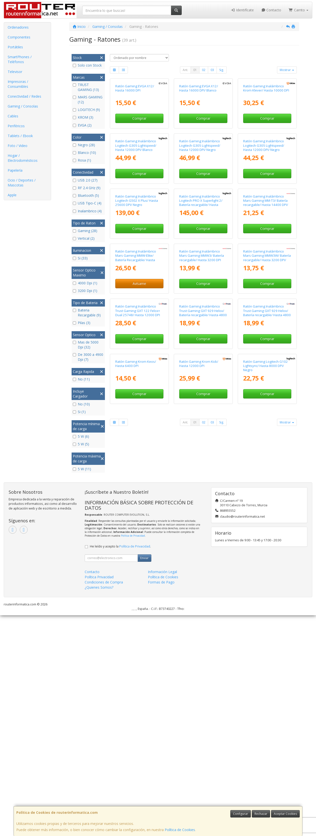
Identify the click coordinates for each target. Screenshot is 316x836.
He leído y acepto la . (120, 767)
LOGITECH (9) (86, 109)
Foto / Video (17, 145)
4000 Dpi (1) (85, 283)
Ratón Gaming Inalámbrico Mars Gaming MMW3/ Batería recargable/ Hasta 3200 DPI (201, 436)
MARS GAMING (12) (87, 99)
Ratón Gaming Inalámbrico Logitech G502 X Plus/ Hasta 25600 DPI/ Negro (136, 336)
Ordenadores (18, 27)
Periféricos (16, 126)
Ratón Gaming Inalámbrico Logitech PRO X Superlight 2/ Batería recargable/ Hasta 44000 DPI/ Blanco (200, 338)
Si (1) (79, 411)
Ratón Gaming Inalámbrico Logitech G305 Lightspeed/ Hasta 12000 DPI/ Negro (199, 235)
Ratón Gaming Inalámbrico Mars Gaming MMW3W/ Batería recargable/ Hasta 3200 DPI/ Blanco (267, 438)
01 (195, 70)
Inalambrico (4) (87, 211)
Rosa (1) (82, 160)
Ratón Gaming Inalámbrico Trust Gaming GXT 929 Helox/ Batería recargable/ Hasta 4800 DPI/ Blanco (267, 538)
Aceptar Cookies (285, 814)
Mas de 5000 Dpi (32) (86, 344)
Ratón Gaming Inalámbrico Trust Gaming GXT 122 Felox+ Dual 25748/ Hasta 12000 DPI (137, 536)
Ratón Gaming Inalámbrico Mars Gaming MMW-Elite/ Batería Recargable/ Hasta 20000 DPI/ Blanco (135, 438)
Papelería (15, 170)
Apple (12, 195)
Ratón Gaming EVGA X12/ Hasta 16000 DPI (134, 133)
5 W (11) (82, 469)
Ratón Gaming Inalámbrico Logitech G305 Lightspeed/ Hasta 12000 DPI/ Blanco (135, 235)
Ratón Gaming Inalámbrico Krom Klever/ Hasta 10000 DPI (266, 133)
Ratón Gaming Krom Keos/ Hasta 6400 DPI (135, 634)
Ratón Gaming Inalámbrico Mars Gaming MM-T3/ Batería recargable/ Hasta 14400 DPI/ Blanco (265, 338)
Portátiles (15, 47)
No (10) (81, 404)
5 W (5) (81, 444)
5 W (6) (81, 436)
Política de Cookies (180, 829)
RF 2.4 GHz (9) (86, 187)
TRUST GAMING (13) (86, 87)
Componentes (19, 37)
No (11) (81, 379)
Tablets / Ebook (20, 135)
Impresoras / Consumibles (18, 84)
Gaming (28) (85, 230)
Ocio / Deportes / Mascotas (22, 182)
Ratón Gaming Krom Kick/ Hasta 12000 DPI (198, 634)
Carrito (298, 10)
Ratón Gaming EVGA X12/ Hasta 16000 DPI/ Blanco (198, 133)
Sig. (221, 70)
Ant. (185, 70)
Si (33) (80, 258)
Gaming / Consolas (23, 106)
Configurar (240, 814)
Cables (13, 116)
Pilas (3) (81, 322)
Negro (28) (84, 145)
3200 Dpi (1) (85, 290)
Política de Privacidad (133, 756)
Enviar (144, 778)
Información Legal (162, 792)
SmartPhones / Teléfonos (20, 59)
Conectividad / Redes (24, 96)
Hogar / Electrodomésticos (23, 158)
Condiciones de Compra (104, 802)
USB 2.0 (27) (85, 180)
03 (212, 70)
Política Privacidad (99, 797)
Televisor (15, 71)
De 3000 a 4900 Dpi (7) (88, 357)
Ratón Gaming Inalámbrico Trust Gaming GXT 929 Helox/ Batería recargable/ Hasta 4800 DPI (203, 538)
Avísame (139, 464)
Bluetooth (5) (86, 195)
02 (203, 70)
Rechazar (261, 814)
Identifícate (242, 10)
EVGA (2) (82, 125)
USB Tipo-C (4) (87, 203)
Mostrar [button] (287, 70)
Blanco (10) (84, 152)
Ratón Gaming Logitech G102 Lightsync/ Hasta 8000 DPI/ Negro (265, 636)
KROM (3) (83, 117)
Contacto (271, 10)
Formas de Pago (161, 802)
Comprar (139, 163)
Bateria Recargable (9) (87, 312)
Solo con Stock (87, 65)
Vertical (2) (84, 238)
